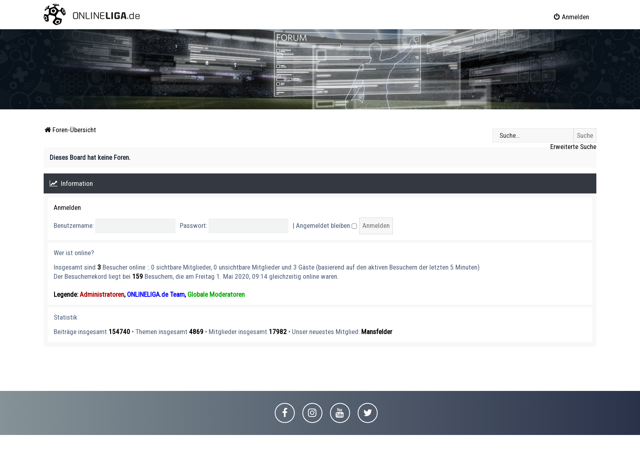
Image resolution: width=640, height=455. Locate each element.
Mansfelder (376, 332)
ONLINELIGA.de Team (156, 294)
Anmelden (67, 207)
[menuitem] (571, 16)
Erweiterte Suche (573, 147)
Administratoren (102, 294)
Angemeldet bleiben (326, 225)
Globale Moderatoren (216, 294)
